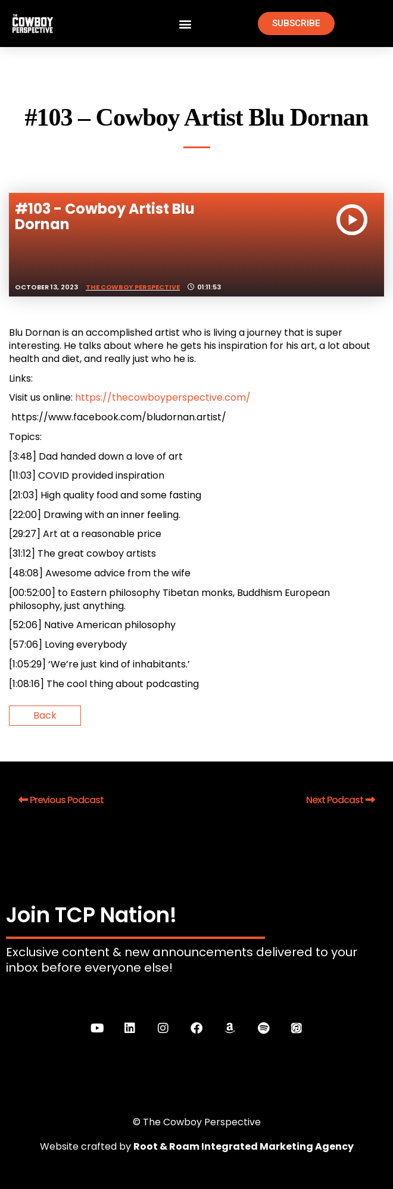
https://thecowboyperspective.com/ (163, 397)
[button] (185, 23)
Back (45, 715)
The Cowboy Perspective (133, 287)
